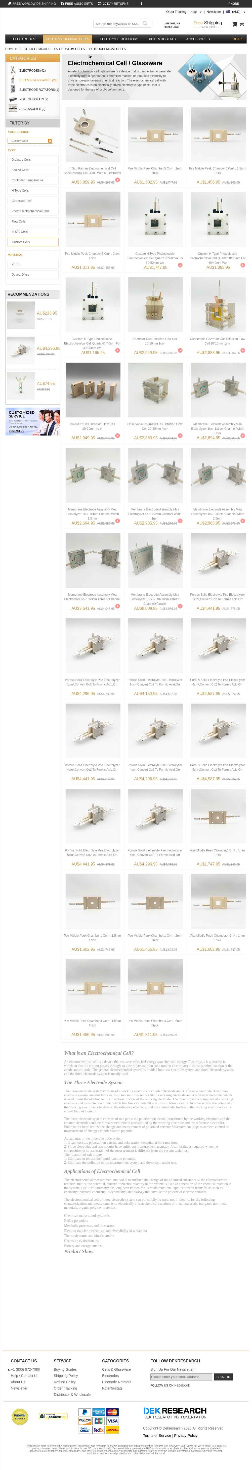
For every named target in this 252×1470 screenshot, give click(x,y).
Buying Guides (65, 1369)
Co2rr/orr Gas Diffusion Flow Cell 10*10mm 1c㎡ (155, 341)
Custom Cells (32, 141)
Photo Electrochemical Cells (30, 211)
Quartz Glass (20, 274)
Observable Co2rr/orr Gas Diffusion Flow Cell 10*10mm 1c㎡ (217, 341)
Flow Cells (18, 221)
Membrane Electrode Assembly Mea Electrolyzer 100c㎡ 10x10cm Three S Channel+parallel (155, 597)
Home (9, 49)
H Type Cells (20, 190)
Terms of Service (157, 1435)
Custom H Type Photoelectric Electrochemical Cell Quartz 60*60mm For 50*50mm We (155, 257)
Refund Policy (64, 1382)
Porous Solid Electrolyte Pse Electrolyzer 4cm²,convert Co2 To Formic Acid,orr (217, 682)
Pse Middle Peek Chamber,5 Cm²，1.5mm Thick (217, 171)
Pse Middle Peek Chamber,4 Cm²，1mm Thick (217, 938)
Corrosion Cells (22, 201)
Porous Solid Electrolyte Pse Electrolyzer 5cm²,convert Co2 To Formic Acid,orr (217, 767)
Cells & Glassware (116, 1369)
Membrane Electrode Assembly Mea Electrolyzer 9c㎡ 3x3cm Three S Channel (92, 597)
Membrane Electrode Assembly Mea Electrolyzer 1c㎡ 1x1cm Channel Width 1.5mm (92, 512)
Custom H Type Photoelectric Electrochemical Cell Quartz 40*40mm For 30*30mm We (92, 342)
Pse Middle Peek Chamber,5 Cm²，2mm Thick (92, 256)
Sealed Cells (20, 170)
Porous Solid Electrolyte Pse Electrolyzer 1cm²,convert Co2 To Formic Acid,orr (217, 597)
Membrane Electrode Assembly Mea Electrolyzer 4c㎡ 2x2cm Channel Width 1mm (154, 512)
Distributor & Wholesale (72, 1395)
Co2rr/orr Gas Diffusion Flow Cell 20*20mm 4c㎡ (92, 426)
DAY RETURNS (113, 4)
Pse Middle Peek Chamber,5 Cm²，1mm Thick (155, 171)
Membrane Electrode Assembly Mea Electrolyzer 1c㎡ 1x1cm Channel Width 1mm (217, 427)
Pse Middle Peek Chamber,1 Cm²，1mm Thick (217, 853)
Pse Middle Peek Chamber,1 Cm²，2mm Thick (155, 938)
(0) (242, 24)
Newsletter (214, 12)
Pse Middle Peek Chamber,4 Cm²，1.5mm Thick (92, 1023)
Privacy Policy (185, 1435)
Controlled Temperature (27, 180)
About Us (18, 1382)
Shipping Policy (66, 1376)
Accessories (198, 39)
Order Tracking (176, 12)
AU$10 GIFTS (77, 4)
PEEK (16, 264)
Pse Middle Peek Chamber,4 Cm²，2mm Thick (155, 1023)
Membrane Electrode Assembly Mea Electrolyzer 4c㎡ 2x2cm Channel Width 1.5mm (217, 512)
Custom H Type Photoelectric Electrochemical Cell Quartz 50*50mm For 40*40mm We (217, 257)
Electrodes (24, 39)
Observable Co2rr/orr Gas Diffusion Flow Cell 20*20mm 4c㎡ (154, 426)
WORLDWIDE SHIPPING (32, 4)
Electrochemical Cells (67, 39)
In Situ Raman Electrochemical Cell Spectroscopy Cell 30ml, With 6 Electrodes (92, 171)
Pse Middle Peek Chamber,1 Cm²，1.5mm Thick (92, 938)
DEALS (238, 39)
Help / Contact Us (24, 1376)
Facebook (182, 1385)
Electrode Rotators (119, 39)
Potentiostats (162, 39)
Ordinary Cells (21, 159)
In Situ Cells (20, 232)
